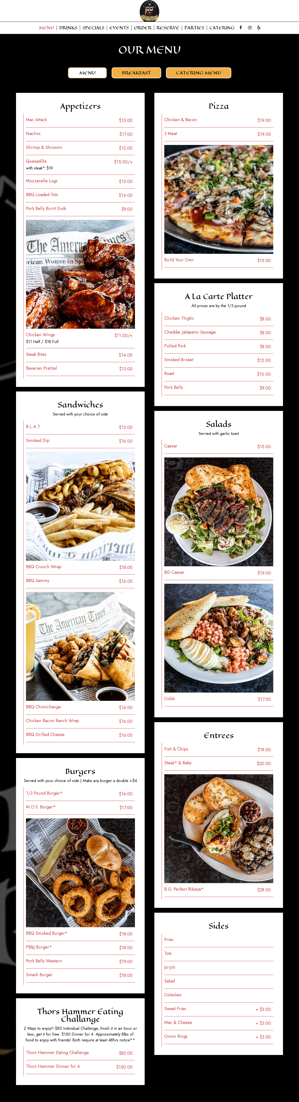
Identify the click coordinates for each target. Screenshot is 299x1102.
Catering (221, 27)
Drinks (68, 27)
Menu (46, 27)
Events (119, 27)
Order (142, 27)
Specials (93, 27)
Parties (194, 27)
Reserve (168, 27)
